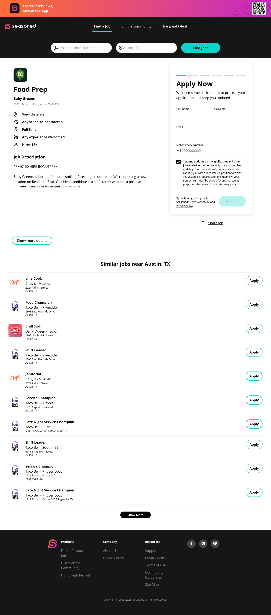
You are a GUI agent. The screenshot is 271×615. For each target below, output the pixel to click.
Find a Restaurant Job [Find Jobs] (75, 553)
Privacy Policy (184, 206)
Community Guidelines (154, 575)
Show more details (32, 240)
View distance (33, 114)
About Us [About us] (110, 550)
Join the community (136, 26)
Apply (254, 280)
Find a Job (102, 26)
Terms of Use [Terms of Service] (155, 565)
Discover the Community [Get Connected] (71, 565)
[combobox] (81, 48)
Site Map (152, 584)
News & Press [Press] (113, 558)
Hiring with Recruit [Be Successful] (75, 575)
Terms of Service (200, 202)
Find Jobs (200, 47)
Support (151, 550)
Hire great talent (174, 26)
